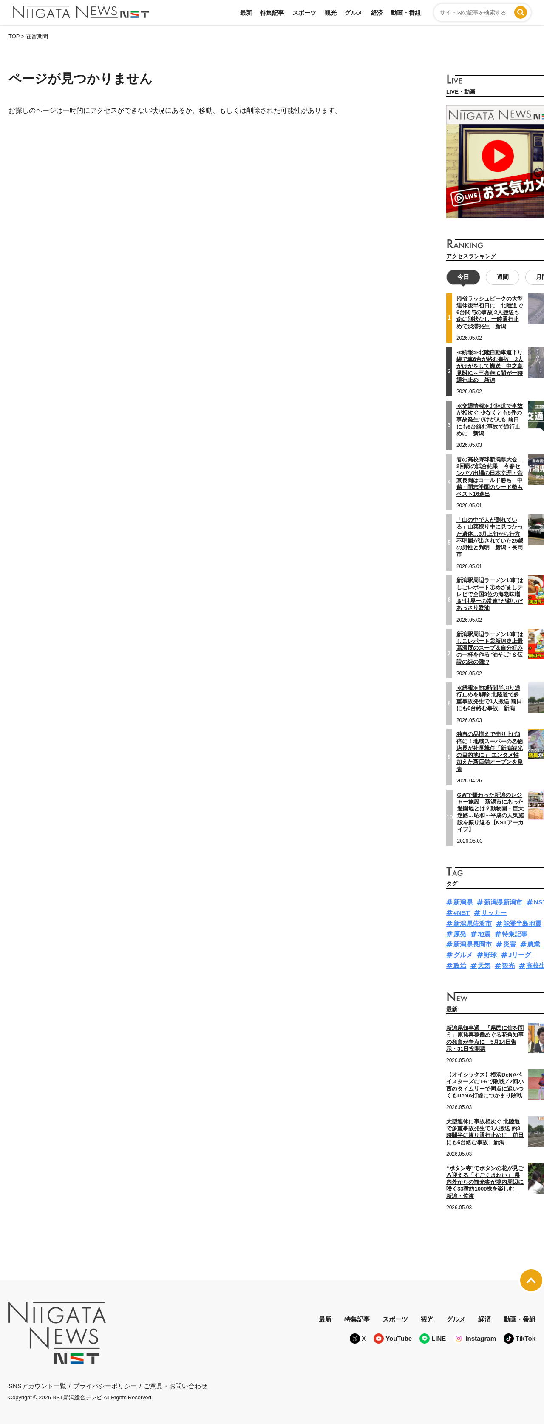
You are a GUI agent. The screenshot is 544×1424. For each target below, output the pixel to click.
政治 (459, 965)
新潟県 (463, 902)
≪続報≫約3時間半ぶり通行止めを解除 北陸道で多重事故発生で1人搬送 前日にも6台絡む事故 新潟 (489, 697)
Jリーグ (519, 954)
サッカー (494, 912)
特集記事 (272, 12)
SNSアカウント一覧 (37, 1386)
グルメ (354, 12)
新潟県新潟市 (503, 902)
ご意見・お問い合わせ (175, 1385)
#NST (461, 912)
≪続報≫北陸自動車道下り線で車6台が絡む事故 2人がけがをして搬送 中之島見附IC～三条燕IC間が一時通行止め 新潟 (489, 366)
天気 (484, 965)
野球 (490, 954)
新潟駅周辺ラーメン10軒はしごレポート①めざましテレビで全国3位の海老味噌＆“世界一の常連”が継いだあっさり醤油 (489, 594)
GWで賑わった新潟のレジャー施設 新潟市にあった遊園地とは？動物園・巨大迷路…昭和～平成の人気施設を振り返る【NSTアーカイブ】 (490, 811)
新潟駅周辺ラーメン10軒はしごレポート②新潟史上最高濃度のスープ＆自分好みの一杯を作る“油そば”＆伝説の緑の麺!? (489, 648)
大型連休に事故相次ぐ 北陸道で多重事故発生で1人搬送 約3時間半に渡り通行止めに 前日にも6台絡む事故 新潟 (485, 1131)
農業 (533, 944)
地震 (484, 934)
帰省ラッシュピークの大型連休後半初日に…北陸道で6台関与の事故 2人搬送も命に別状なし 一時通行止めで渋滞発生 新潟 (489, 313)
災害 (509, 944)
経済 (377, 12)
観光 (331, 12)
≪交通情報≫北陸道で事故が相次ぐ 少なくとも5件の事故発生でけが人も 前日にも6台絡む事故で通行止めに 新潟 (489, 420)
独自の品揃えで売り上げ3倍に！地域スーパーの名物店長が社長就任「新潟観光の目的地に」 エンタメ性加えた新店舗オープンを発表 (489, 751)
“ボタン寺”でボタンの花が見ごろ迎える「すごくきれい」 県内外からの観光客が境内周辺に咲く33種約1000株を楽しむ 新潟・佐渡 (485, 1182)
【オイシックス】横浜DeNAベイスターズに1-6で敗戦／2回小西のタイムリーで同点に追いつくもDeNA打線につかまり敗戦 (485, 1085)
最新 (246, 12)
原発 (459, 934)
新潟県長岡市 (472, 944)
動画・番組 (406, 12)
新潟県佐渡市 (472, 923)
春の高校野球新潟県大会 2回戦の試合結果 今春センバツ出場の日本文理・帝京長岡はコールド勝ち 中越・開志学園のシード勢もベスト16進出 (489, 476)
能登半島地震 (522, 923)
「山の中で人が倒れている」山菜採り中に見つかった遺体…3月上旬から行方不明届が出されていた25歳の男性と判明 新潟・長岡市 (489, 537)
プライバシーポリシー (105, 1385)
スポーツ (304, 12)
